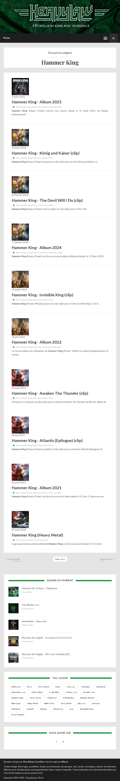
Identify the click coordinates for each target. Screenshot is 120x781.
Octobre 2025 (71, 692)
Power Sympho (17, 714)
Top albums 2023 (30, 604)
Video (50, 107)
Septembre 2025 (18, 692)
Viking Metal (32, 703)
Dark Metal (100, 686)
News (34, 107)
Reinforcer (52, 697)
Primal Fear (58, 709)
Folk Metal (15, 709)
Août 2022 (52, 347)
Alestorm (96, 703)
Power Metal (43, 300)
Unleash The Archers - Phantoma (39, 588)
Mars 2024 (58, 253)
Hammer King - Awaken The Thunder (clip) (50, 393)
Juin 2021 (57, 493)
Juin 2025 (81, 703)
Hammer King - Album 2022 (37, 342)
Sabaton (43, 709)
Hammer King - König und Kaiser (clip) (46, 153)
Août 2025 (58, 107)
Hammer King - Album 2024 (37, 247)
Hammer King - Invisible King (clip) (42, 294)
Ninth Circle (49, 703)
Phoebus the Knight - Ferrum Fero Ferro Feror (47, 637)
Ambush (30, 709)
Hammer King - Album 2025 (37, 101)
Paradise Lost (89, 692)
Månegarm (16, 703)
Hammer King (26, 107)
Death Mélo (54, 692)
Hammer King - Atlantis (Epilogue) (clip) (47, 440)
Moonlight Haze (87, 709)
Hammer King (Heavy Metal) (37, 535)
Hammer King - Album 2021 (37, 487)
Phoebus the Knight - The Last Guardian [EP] (46, 654)
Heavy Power (43, 107)
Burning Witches (87, 697)
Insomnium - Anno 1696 (34, 621)
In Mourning (68, 697)
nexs (72, 709)
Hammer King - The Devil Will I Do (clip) (47, 200)
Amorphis (85, 686)
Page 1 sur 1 (60, 559)
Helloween (15, 686)
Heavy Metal (43, 540)
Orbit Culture (37, 692)
